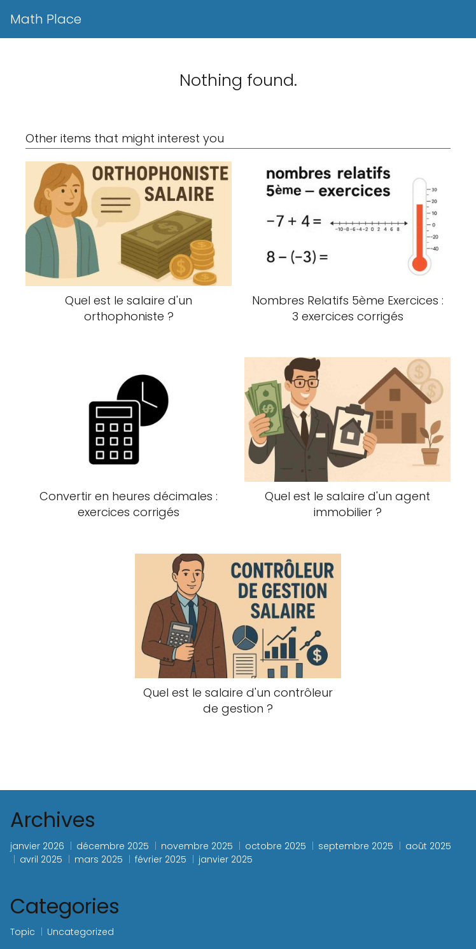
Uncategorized (80, 931)
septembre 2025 (355, 846)
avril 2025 (41, 859)
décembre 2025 (112, 846)
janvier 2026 (37, 846)
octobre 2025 (275, 846)
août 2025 (428, 846)
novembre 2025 (197, 846)
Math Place (45, 19)
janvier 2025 (226, 859)
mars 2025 (98, 859)
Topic (22, 931)
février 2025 (160, 859)
